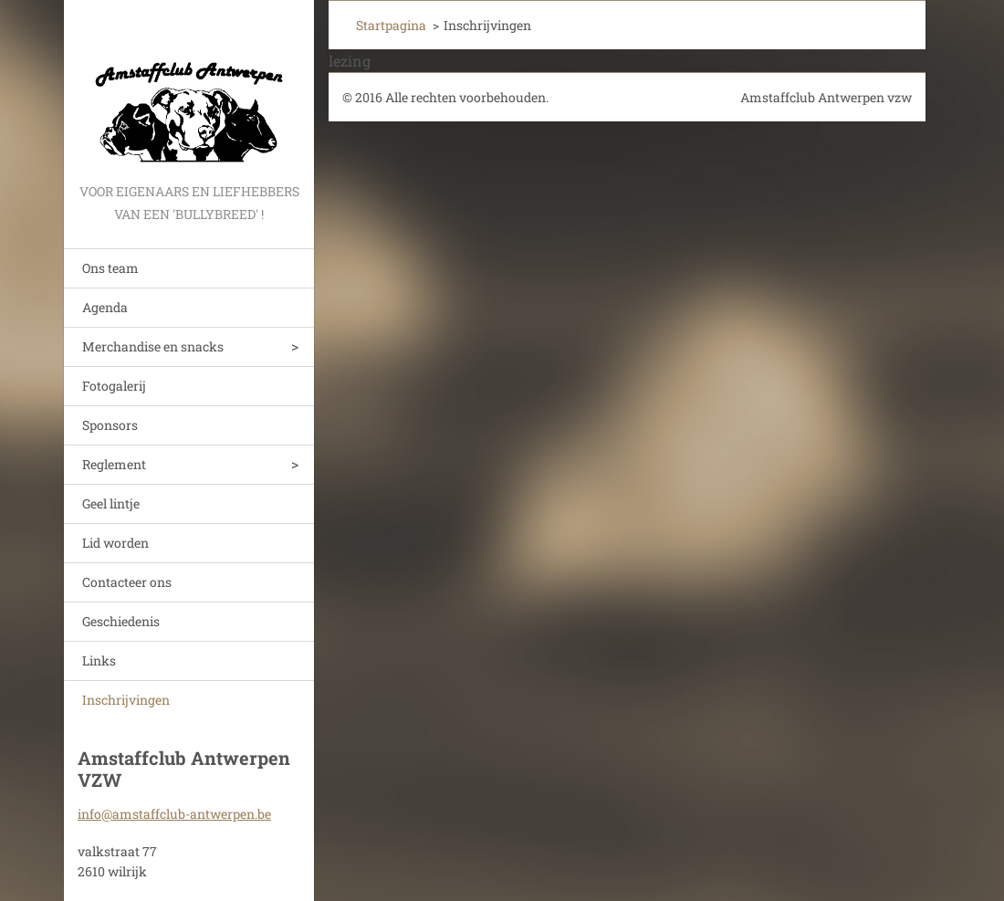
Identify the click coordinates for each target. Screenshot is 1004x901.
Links (99, 660)
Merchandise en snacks (153, 346)
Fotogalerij (114, 385)
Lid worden (115, 542)
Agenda (105, 307)
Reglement (114, 464)
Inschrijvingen (126, 699)
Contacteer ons (127, 582)
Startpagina (391, 25)
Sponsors (110, 425)
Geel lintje (111, 503)
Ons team (110, 268)
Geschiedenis (121, 621)
